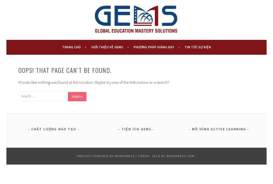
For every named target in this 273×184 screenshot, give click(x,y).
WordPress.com (180, 156)
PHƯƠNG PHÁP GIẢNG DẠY (154, 47)
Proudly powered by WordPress (106, 156)
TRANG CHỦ (71, 47)
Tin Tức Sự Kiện (198, 47)
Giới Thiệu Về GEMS (107, 47)
